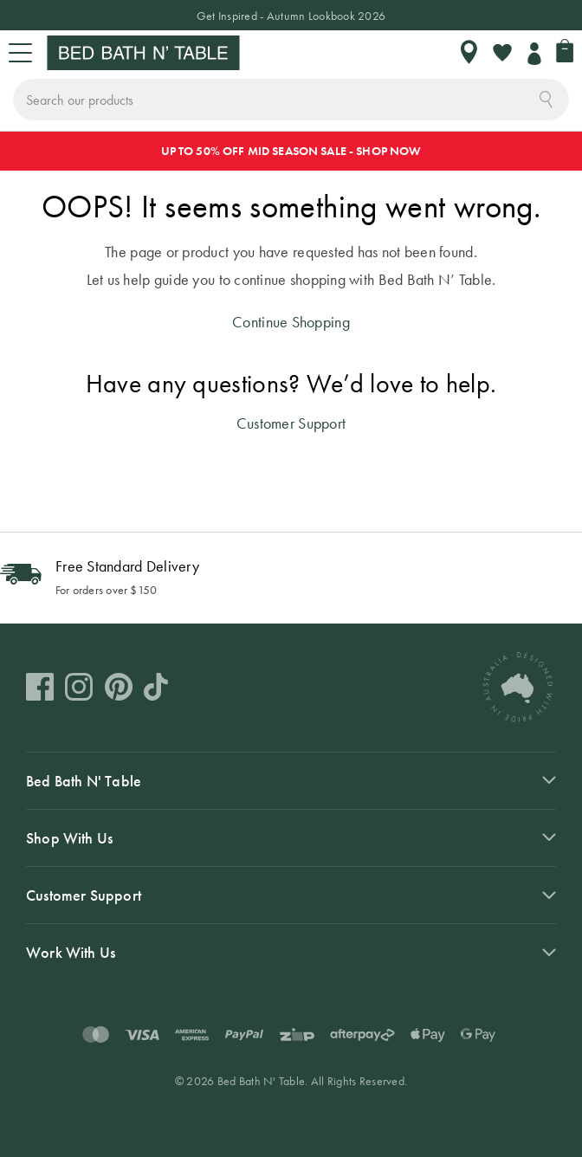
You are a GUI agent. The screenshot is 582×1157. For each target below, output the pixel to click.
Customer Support (291, 423)
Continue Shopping (291, 322)
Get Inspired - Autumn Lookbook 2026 (291, 15)
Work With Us (70, 952)
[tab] (291, 780)
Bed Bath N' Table (83, 781)
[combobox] (291, 99)
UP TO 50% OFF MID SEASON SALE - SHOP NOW (291, 150)
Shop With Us (69, 838)
